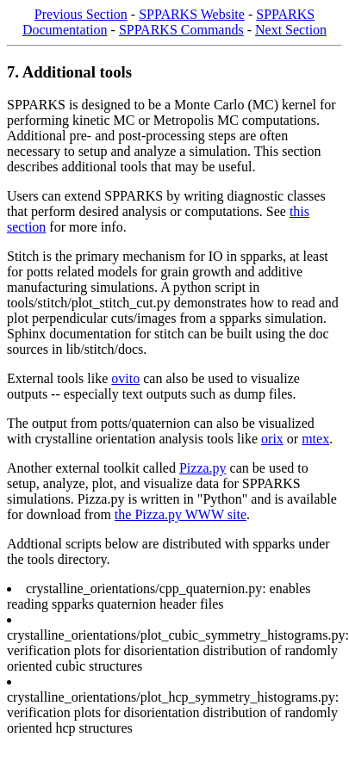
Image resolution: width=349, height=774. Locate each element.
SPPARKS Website (192, 14)
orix (272, 438)
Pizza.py (203, 468)
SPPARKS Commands (181, 29)
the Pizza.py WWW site (180, 514)
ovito (125, 378)
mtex (315, 438)
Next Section (291, 29)
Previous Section (81, 14)
